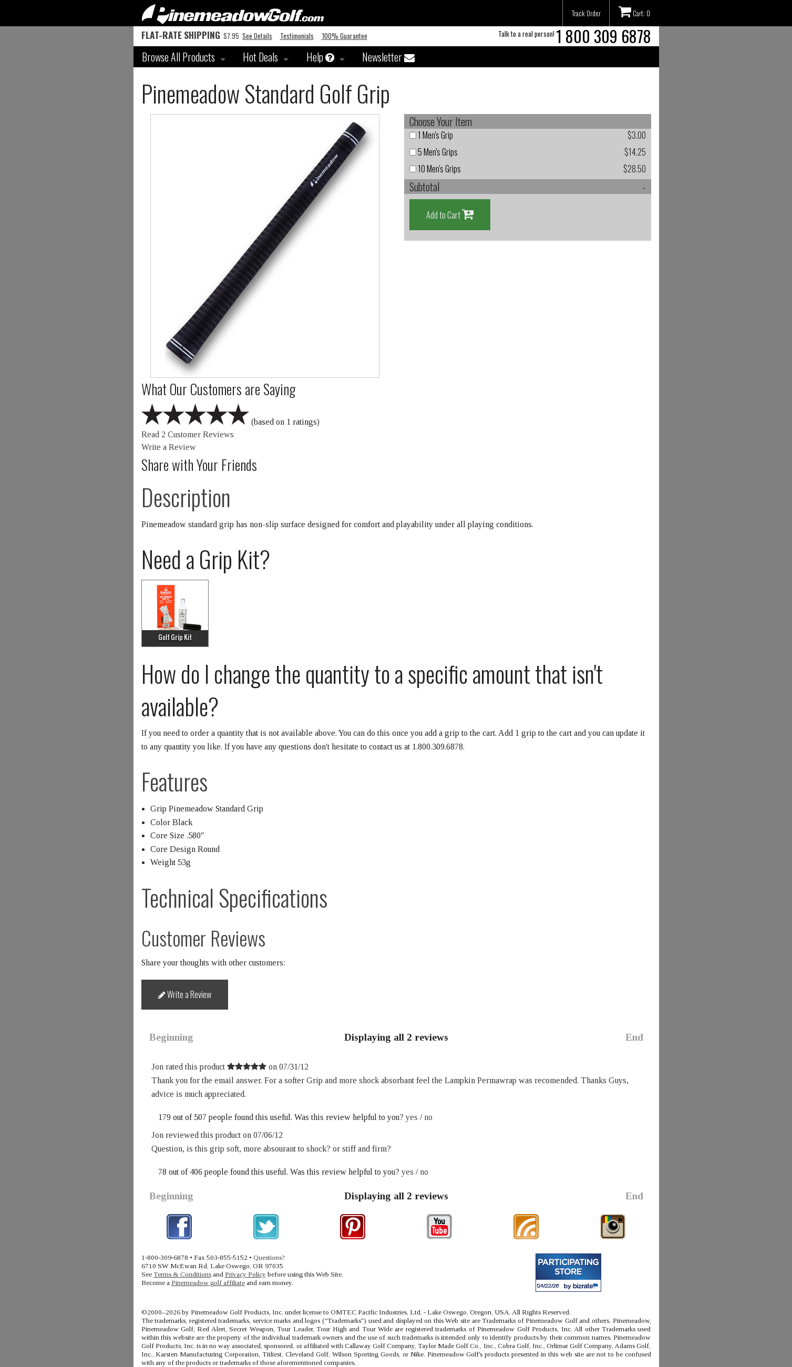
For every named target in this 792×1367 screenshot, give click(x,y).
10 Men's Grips (435, 168)
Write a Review (168, 447)
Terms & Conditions (182, 1274)
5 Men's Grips (433, 152)
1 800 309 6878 (603, 36)
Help (320, 57)
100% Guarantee (344, 35)
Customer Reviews (203, 937)
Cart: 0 (634, 11)
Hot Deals (260, 57)
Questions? (269, 1257)
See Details (257, 35)
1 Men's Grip (431, 135)
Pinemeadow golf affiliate (208, 1283)
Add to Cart (450, 214)
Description (186, 497)
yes (412, 1117)
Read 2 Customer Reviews (187, 434)
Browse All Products (178, 57)
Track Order (586, 13)
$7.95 (190, 35)
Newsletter (388, 57)
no (428, 1117)
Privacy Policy (245, 1274)
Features (174, 781)
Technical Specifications (234, 897)
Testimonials (297, 35)
